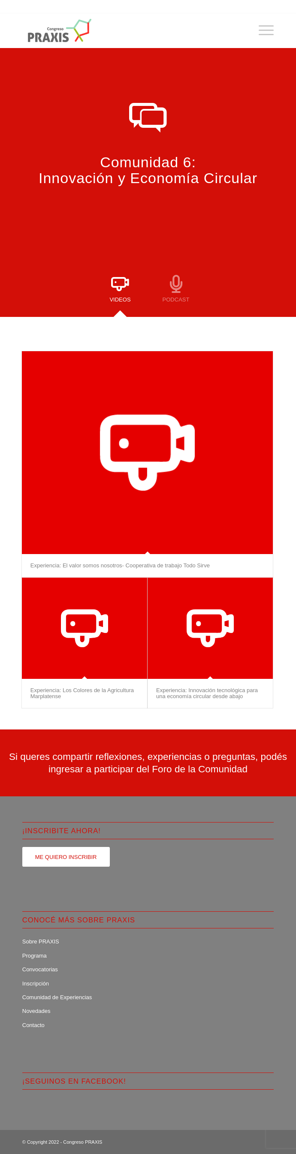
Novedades (36, 1011)
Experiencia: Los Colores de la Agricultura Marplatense (82, 693)
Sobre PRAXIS (40, 941)
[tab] (120, 292)
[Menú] (262, 30)
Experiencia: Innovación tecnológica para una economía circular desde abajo (207, 693)
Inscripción (35, 983)
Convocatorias (40, 969)
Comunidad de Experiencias (57, 997)
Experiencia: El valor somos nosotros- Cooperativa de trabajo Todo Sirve (120, 565)
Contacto (33, 1025)
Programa (34, 955)
